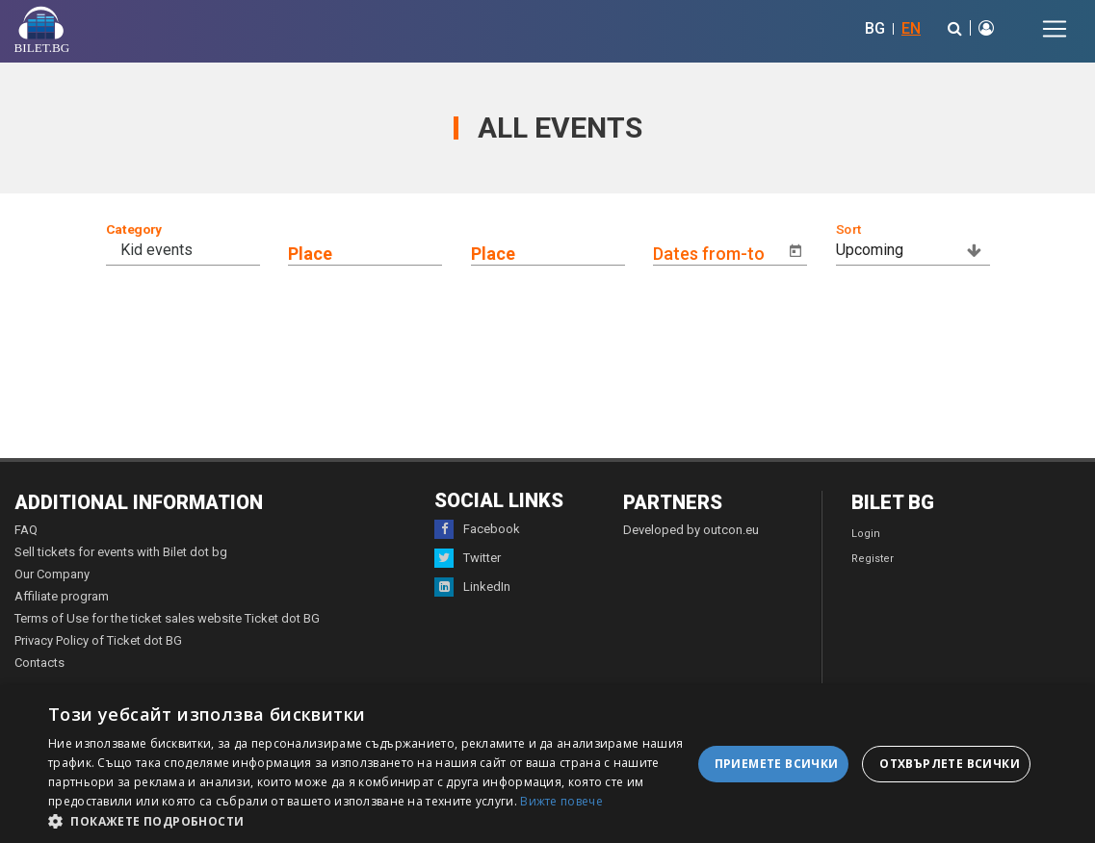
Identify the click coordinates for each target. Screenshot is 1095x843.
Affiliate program (61, 596)
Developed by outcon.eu (691, 530)
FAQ (26, 530)
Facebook (477, 529)
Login (865, 533)
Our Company (52, 574)
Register (872, 558)
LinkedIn (472, 587)
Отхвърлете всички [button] (949, 763)
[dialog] (547, 764)
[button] (369, 820)
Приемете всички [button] (777, 763)
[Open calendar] (795, 251)
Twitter (467, 558)
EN (911, 28)
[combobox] (197, 250)
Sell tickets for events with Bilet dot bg (120, 552)
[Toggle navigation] (1055, 29)
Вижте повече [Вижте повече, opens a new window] (561, 801)
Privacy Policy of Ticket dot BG (98, 640)
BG (875, 28)
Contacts (39, 662)
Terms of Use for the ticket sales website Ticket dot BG (167, 618)
